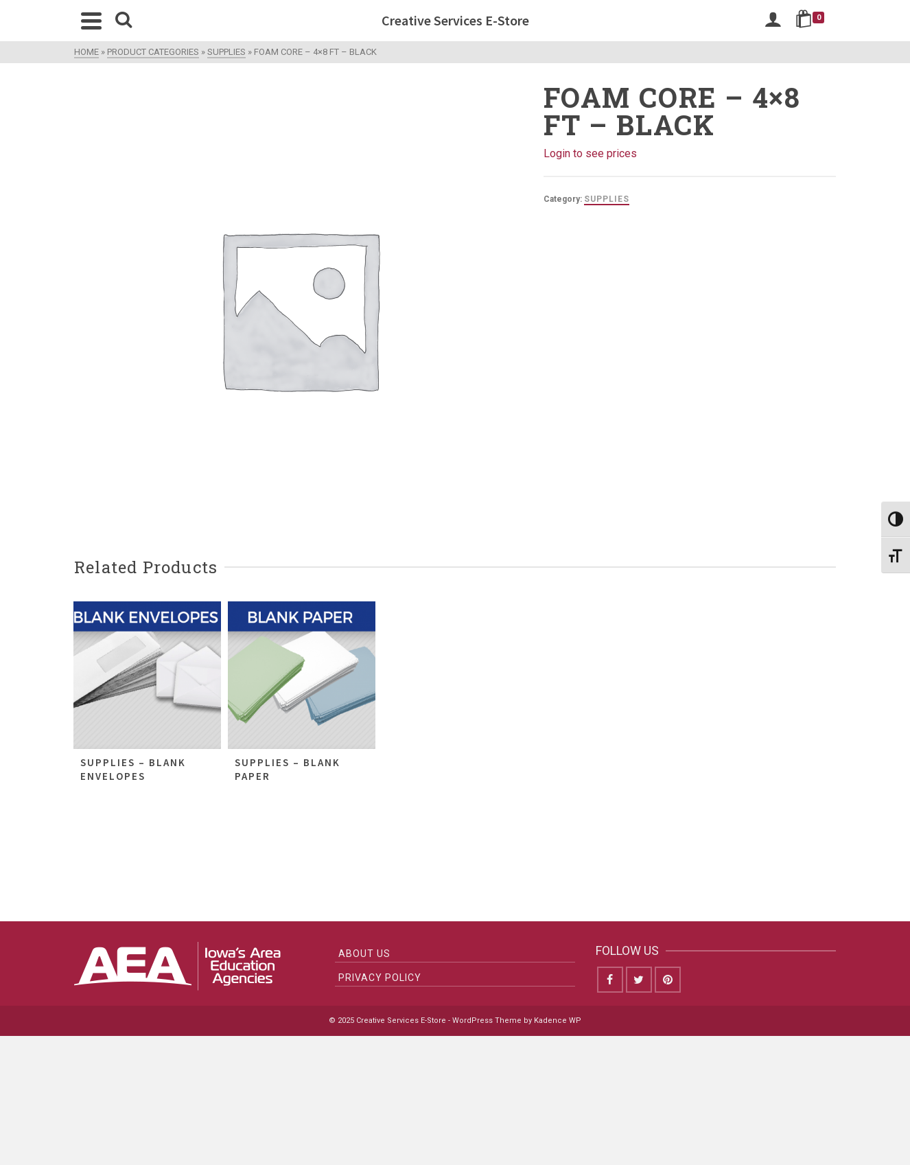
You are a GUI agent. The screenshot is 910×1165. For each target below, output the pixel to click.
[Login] (773, 20)
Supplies (606, 199)
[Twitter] (639, 980)
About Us (364, 953)
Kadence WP (557, 1020)
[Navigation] (91, 20)
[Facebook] (610, 980)
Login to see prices (590, 153)
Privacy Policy (379, 977)
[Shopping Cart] (812, 20)
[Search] (123, 20)
